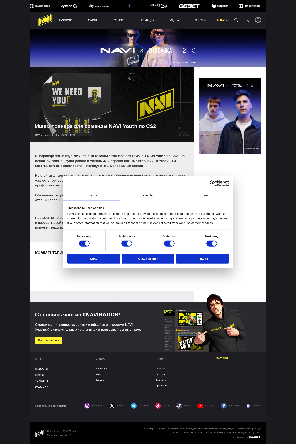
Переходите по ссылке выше (58, 218)
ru (247, 20)
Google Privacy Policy (249, 432)
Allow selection (148, 258)
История (160, 374)
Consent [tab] (91, 195)
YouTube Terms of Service (222, 432)
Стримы (99, 380)
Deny (93, 258)
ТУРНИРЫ (41, 381)
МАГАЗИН (222, 358)
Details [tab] (148, 195)
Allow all (202, 258)
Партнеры (161, 368)
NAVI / (39, 135)
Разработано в (246, 437)
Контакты (161, 380)
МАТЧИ (39, 375)
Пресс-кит (161, 385)
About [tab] (204, 195)
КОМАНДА (41, 387)
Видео (98, 374)
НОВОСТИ (41, 368)
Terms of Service (198, 432)
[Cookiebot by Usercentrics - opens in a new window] (212, 183)
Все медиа (101, 368)
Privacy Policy (180, 432)
